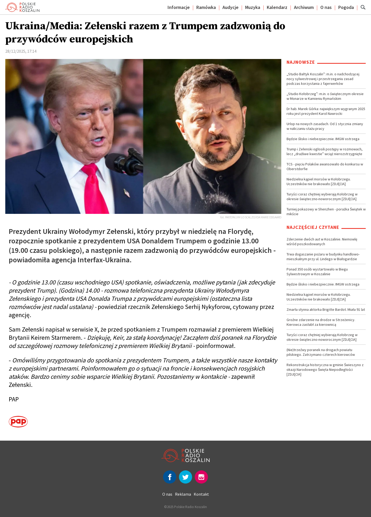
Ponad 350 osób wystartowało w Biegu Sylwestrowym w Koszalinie (317, 271)
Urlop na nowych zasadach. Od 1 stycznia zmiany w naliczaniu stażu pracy (325, 126)
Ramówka (206, 7)
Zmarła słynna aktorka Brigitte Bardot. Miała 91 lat (326, 309)
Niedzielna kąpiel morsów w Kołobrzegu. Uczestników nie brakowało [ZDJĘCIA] (319, 181)
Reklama (183, 494)
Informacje (179, 7)
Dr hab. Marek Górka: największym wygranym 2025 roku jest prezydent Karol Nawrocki (326, 111)
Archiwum (304, 7)
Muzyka (252, 7)
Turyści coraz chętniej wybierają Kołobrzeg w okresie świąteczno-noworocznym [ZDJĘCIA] (322, 196)
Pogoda (346, 7)
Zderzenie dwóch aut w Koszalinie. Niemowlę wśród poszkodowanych (322, 241)
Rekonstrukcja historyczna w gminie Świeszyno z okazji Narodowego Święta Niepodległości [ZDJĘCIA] (325, 369)
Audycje (230, 7)
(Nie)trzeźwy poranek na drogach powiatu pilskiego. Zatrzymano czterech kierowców (321, 352)
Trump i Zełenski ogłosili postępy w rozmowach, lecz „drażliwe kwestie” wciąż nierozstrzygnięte (325, 151)
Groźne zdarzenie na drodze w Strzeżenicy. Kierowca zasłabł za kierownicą (321, 322)
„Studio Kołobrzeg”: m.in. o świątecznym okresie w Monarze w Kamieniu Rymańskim (325, 96)
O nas (326, 7)
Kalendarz (277, 7)
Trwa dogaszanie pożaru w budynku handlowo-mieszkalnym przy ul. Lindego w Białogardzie (323, 256)
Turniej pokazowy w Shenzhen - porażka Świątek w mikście (326, 211)
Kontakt (201, 494)
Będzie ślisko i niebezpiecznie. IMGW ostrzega (323, 138)
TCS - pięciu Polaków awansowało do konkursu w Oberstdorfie (325, 166)
